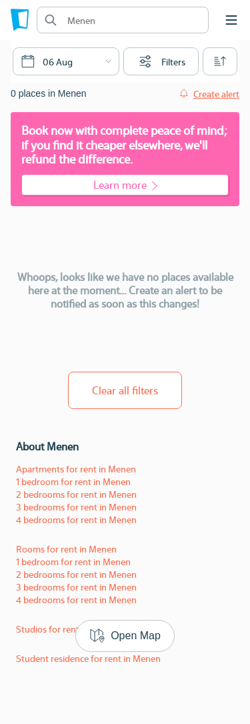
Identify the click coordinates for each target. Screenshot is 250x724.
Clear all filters (125, 390)
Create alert (216, 93)
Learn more (125, 184)
